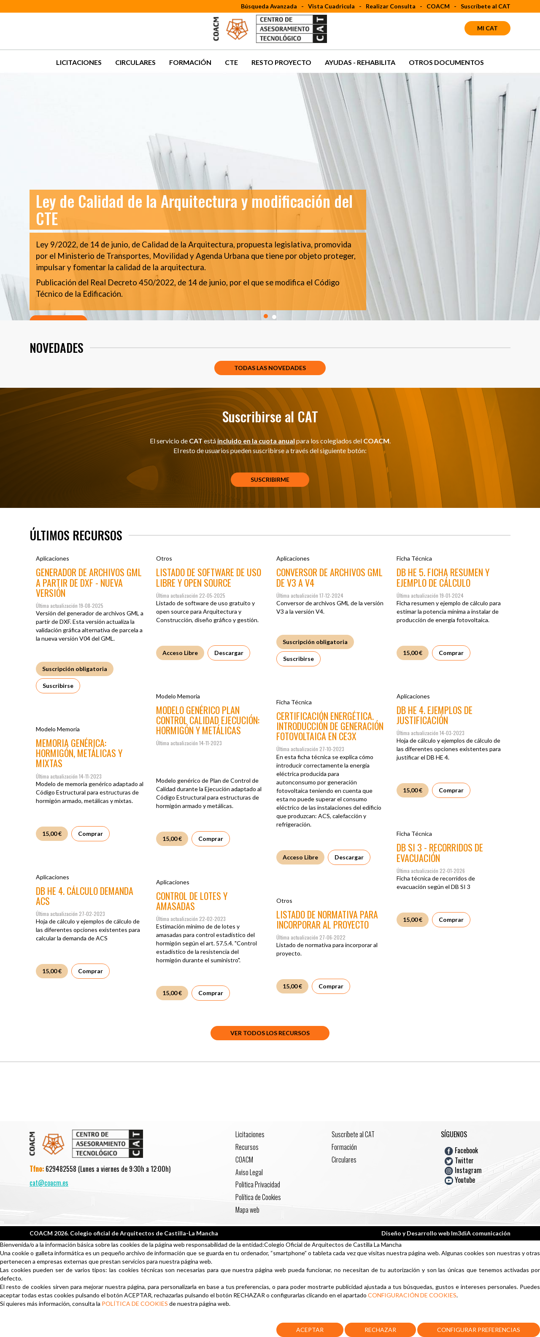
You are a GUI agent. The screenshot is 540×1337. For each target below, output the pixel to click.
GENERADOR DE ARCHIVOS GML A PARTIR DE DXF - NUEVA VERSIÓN (89, 582)
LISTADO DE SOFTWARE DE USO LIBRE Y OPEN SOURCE (208, 577)
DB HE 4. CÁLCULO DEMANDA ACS (84, 895)
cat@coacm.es (49, 1183)
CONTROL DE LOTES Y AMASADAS (191, 901)
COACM (438, 6)
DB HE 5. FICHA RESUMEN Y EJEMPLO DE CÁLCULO (443, 577)
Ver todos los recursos (270, 1032)
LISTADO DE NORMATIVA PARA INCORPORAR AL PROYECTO (327, 919)
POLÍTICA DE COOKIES (135, 1303)
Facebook (461, 1150)
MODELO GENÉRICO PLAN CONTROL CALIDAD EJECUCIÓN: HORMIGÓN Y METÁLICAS (207, 720)
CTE (231, 62)
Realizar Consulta (391, 6)
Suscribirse (58, 685)
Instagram (463, 1170)
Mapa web (247, 1210)
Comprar (451, 652)
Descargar (228, 652)
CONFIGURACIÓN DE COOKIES (412, 1295)
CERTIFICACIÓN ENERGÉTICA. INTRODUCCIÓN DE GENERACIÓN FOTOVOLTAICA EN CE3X (329, 726)
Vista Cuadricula (331, 6)
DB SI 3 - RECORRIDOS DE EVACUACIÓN (440, 852)
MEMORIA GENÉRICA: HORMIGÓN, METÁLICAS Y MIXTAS (79, 753)
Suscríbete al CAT (485, 6)
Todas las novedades (270, 367)
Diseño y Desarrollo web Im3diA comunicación (445, 1233)
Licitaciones (79, 62)
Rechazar (380, 1329)
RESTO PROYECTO (281, 62)
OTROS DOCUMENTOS (446, 62)
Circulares (135, 62)
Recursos (247, 1147)
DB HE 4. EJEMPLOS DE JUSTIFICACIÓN (434, 715)
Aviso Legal (249, 1172)
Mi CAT (487, 28)
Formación (190, 62)
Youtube (460, 1180)
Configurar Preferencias (478, 1329)
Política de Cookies (258, 1197)
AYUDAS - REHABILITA (360, 62)
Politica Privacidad (257, 1184)
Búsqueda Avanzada (269, 6)
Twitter (459, 1160)
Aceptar (310, 1329)
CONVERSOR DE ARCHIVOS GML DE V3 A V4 (329, 577)
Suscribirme (270, 479)
